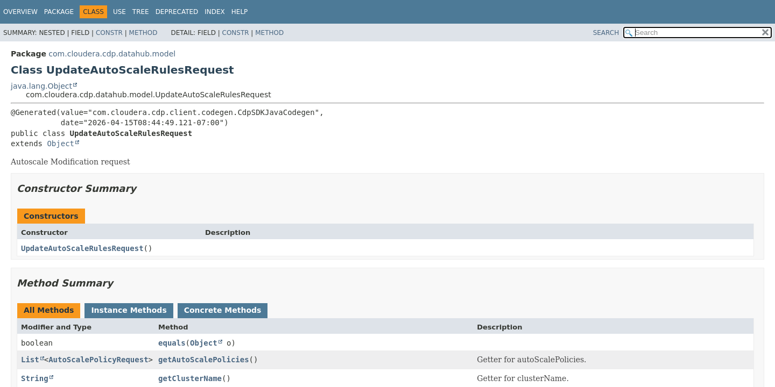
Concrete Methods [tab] (223, 310)
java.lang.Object (41, 86)
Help (239, 12)
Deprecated (177, 12)
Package (59, 12)
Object (60, 143)
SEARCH (606, 33)
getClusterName (190, 378)
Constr (109, 33)
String (34, 378)
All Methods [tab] (49, 310)
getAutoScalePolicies (203, 359)
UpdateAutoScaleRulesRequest (82, 248)
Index (215, 12)
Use (119, 12)
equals (172, 343)
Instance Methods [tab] (128, 310)
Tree (140, 12)
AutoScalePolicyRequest (98, 359)
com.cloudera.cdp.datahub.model (111, 53)
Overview (20, 12)
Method (143, 33)
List (30, 359)
